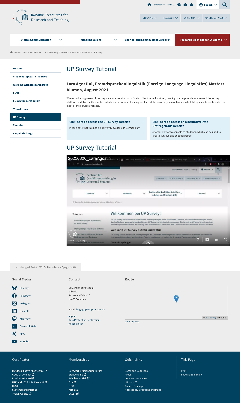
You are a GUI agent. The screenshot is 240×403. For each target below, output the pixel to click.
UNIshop (129, 382)
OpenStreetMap (210, 318)
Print (183, 371)
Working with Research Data (30, 84)
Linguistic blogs (23, 133)
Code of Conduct (21, 374)
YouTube (24, 341)
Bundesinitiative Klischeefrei (28, 371)
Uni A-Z (171, 4)
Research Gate (28, 326)
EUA (71, 382)
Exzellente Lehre (21, 378)
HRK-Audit (17, 382)
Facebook (25, 295)
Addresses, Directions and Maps (143, 389)
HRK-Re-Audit (36, 382)
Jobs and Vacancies (136, 378)
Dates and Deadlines (136, 371)
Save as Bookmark (191, 374)
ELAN (16, 92)
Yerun (72, 389)
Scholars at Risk (77, 378)
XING (22, 333)
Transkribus (20, 109)
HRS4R (16, 386)
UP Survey (97, 52)
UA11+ (72, 393)
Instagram (25, 303)
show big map (132, 321)
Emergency (159, 4)
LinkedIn (24, 311)
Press (128, 374)
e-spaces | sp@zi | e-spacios (30, 76)
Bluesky (24, 288)
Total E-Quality (20, 393)
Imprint (72, 316)
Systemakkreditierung (24, 389)
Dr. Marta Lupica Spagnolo (58, 267)
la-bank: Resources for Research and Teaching (36, 52)
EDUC (71, 386)
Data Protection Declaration (84, 320)
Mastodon (25, 318)
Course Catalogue (135, 386)
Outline (17, 68)
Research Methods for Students (75, 52)
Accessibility (76, 323)
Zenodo (18, 125)
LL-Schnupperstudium (26, 101)
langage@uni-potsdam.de (90, 309)
